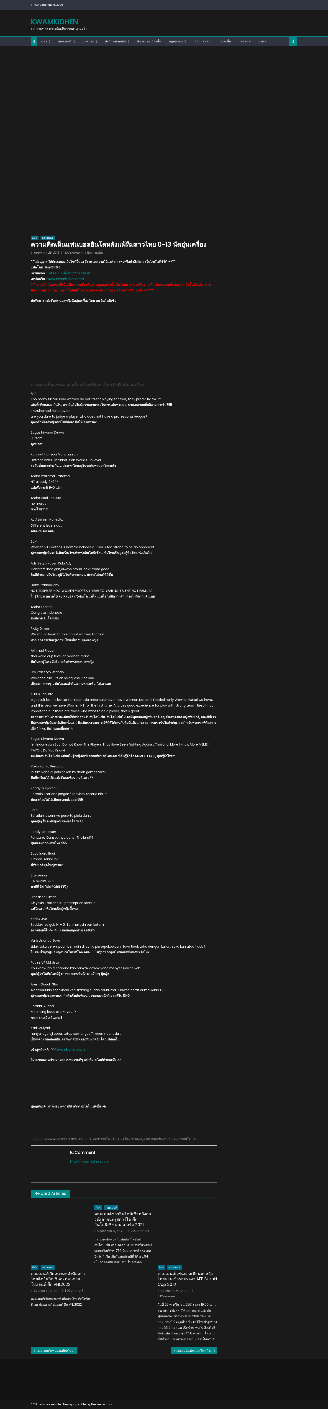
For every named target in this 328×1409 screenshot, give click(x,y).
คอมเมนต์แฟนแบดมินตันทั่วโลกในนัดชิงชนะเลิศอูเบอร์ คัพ (57, 1350)
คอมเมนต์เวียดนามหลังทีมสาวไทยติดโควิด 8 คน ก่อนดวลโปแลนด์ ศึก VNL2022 (58, 1279)
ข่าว (44, 41)
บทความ (88, 41)
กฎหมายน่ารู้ (178, 41)
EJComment (73, 252)
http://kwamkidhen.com (89, 1161)
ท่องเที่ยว (226, 41)
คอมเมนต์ (64, 41)
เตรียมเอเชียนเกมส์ (158, 1139)
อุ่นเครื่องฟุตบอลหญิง (131, 1139)
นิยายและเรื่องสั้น (149, 41)
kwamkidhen (54, 22)
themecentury (101, 1404)
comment (52, 1139)
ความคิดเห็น (69, 1139)
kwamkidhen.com (70, 1049)
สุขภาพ (245, 41)
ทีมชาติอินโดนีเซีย (104, 1139)
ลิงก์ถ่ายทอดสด (115, 41)
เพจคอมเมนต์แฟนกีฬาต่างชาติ (68, 273)
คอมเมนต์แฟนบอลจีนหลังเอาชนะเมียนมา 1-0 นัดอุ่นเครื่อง (195, 1350)
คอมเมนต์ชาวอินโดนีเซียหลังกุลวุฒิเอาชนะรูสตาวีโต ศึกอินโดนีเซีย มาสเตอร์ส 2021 (122, 1219)
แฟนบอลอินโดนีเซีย (184, 1139)
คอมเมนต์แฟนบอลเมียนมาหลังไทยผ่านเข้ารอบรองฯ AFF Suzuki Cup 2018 (187, 1279)
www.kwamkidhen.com (65, 279)
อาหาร (263, 41)
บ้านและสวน (203, 41)
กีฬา (34, 238)
